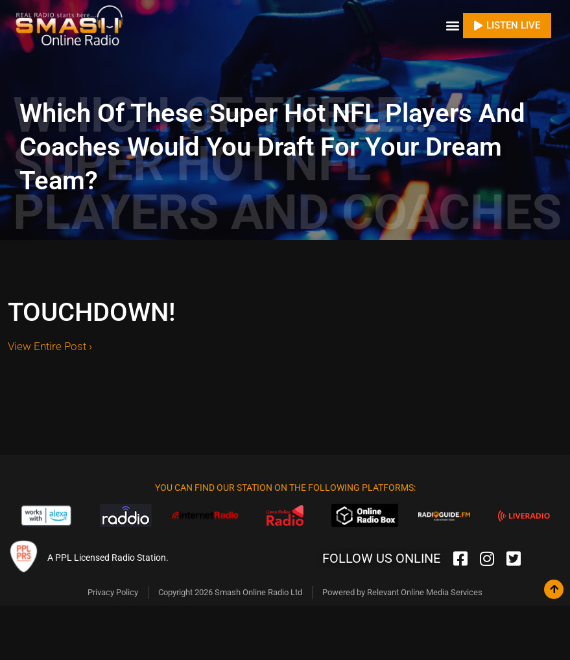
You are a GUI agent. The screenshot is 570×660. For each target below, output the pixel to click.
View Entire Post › (50, 346)
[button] (452, 25)
